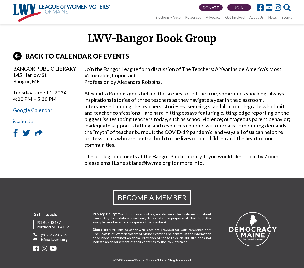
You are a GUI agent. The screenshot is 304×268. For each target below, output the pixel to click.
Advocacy (213, 17)
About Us (256, 17)
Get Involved (235, 17)
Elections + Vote (168, 17)
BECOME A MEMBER (152, 197)
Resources (193, 17)
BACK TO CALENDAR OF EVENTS (71, 56)
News (272, 17)
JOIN (239, 7)
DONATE (211, 7)
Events (287, 17)
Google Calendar (32, 110)
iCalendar (24, 121)
